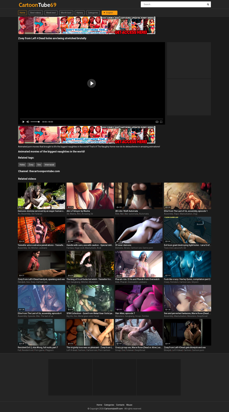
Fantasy (70, 248)
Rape (176, 214)
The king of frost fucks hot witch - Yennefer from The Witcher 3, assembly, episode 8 (90, 279)
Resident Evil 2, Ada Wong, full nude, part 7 (38, 347)
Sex (39, 165)
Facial (96, 316)
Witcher (34, 248)
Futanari (38, 214)
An (19, 214)
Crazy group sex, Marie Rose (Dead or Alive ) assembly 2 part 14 (139, 347)
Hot (68, 282)
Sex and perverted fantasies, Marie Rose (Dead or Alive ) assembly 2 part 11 (187, 313)
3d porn (194, 282)
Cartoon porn (198, 350)
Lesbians (43, 248)
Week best (51, 13)
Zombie (145, 316)
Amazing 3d (87, 214)
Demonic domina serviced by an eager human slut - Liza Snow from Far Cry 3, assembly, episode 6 (41, 211)
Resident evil (27, 350)
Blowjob (167, 350)
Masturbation (186, 214)
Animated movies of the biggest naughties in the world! (51, 151)
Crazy (166, 282)
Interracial (49, 165)
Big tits (70, 316)
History (80, 13)
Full (19, 350)
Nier (122, 214)
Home (22, 13)
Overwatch (133, 282)
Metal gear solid (85, 316)
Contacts (120, 405)
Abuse (129, 405)
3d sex (127, 248)
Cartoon (81, 350)
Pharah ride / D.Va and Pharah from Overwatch (137, 279)
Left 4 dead (72, 350)
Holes (22, 165)
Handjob (21, 282)
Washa (73, 214)
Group (138, 316)
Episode (31, 316)
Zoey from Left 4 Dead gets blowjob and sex (185, 347)
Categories (93, 13)
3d (32, 214)
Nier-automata (131, 214)
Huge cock (79, 248)
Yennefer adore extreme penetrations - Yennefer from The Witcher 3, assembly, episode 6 (41, 245)
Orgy (195, 214)
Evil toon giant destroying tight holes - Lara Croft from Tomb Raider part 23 (187, 245)
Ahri (79, 214)
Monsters (93, 282)
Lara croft (178, 248)
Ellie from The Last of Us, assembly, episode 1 (186, 211)
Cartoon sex (136, 248)
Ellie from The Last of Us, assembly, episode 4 (39, 313)
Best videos (35, 13)
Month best (66, 13)
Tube (26, 4)
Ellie (38, 316)
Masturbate (90, 248)
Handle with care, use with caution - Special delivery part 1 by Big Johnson (90, 245)
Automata (144, 214)
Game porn (148, 248)
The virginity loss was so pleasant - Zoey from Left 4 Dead (90, 347)
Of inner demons (123, 245)
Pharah (123, 282)
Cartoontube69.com (113, 408)
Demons (119, 248)
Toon (166, 248)
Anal (99, 248)
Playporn (49, 350)
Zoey (31, 165)
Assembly (26, 214)
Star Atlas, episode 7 (125, 313)
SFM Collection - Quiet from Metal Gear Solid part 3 (90, 313)
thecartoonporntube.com (44, 171)
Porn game (39, 350)
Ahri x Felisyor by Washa (78, 211)
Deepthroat (202, 316)
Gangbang (75, 282)
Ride (117, 214)
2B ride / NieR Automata (126, 211)
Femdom (174, 282)
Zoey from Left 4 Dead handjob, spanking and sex (41, 279)
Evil (171, 248)
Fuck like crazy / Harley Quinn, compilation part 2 (187, 279)
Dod (123, 350)
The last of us (47, 316)
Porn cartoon (104, 350)
